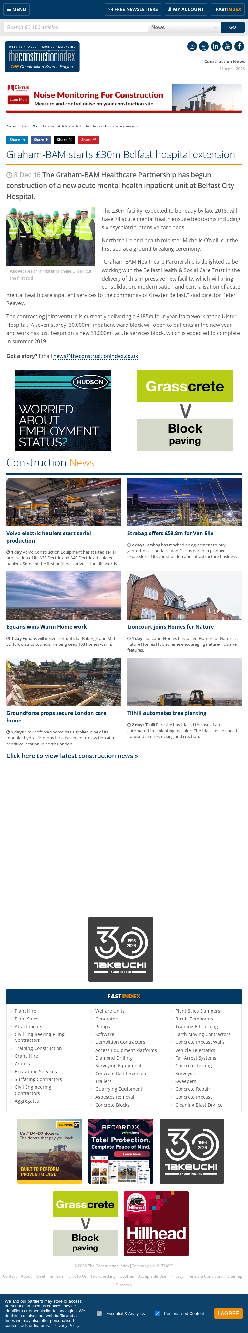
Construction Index (42, 56)
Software (104, 1034)
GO (232, 27)
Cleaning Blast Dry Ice (198, 1105)
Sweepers (185, 1081)
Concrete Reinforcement (121, 1073)
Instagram (192, 46)
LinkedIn (216, 46)
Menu (19, 9)
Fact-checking (103, 1276)
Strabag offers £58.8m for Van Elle (170, 533)
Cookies (127, 1276)
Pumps (102, 1026)
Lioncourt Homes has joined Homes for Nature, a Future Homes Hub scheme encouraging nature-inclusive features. (182, 644)
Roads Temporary (194, 1019)
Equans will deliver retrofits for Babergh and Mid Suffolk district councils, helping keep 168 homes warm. (60, 641)
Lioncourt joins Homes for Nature (170, 626)
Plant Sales (26, 1019)
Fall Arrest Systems (195, 1058)
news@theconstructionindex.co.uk (95, 355)
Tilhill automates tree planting (166, 713)
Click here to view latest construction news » (72, 756)
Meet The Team (50, 1276)
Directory (124, 1285)
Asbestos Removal (114, 1097)
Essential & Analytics (121, 1313)
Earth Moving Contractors (203, 1034)
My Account (188, 9)
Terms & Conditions (205, 1276)
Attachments (28, 1026)
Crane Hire (26, 1056)
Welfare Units (110, 1011)
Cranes (22, 1064)
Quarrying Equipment (118, 1089)
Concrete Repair (192, 1089)
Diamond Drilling (113, 1058)
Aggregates (27, 1101)
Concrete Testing (193, 1066)
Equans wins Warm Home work (46, 626)
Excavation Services (36, 1071)
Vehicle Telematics (195, 1050)
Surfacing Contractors (38, 1079)
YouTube (227, 46)
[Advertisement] (124, 835)
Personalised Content (179, 1313)
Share (15, 139)
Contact (10, 1276)
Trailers (103, 1081)
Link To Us (77, 1276)
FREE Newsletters (136, 9)
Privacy (176, 1276)
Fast (228, 9)
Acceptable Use (152, 1276)
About (26, 1276)
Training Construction (38, 1048)
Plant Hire (25, 1011)
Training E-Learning (196, 1026)
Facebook (239, 46)
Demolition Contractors (120, 1042)
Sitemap (234, 1276)
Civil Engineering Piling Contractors (40, 1037)
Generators (107, 1019)
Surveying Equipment (118, 1066)
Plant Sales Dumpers (197, 1011)
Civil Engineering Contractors (33, 1090)
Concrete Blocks (112, 1105)
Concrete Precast (193, 1097)
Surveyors (186, 1073)
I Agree (228, 1313)
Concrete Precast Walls (200, 1042)
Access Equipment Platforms (126, 1050)
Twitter (204, 46)
